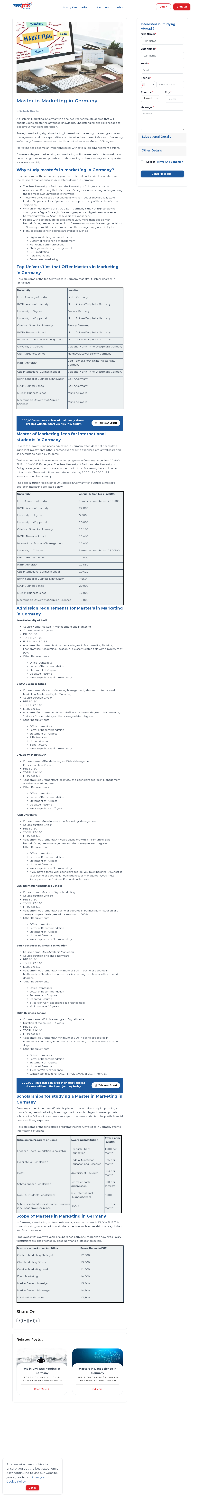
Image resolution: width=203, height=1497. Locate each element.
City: (168, 92)
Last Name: (148, 48)
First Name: (148, 34)
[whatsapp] (37, 1320)
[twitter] (31, 1320)
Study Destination (76, 7)
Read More (42, 1389)
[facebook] (19, 1320)
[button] (42, 1372)
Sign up (182, 6)
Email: (145, 63)
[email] (25, 1320)
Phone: (146, 77)
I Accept (164, 161)
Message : (147, 107)
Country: (147, 92)
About (121, 7)
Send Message (162, 173)
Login (163, 6)
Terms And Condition (170, 161)
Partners (103, 7)
